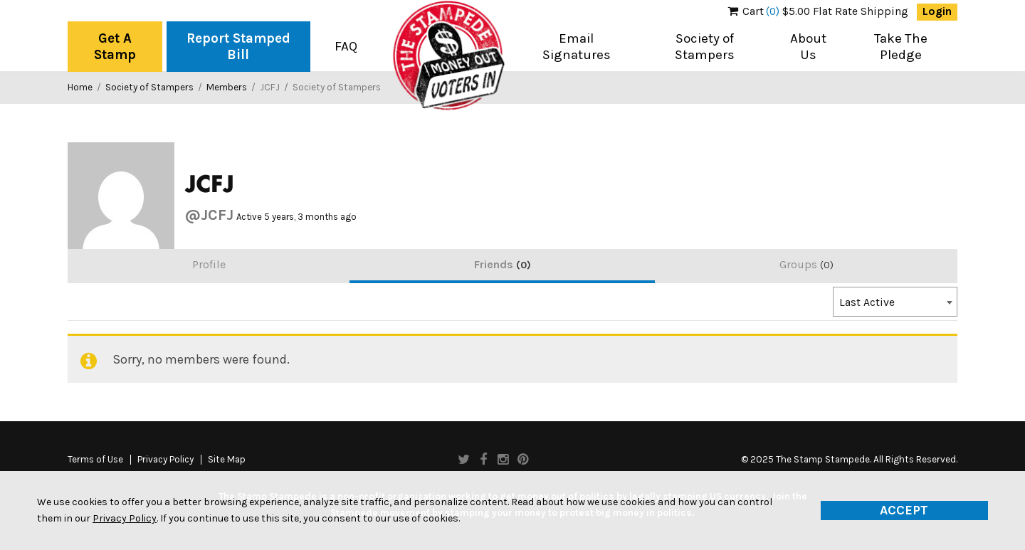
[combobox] (895, 302)
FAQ (346, 46)
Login (937, 11)
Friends (502, 264)
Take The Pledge (900, 47)
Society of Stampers (705, 47)
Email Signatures (576, 47)
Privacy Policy (165, 460)
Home (80, 87)
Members (226, 87)
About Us (808, 47)
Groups (806, 264)
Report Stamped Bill (238, 47)
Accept (904, 510)
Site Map (227, 460)
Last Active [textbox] (867, 302)
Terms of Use (95, 460)
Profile (209, 264)
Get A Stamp (115, 47)
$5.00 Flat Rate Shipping (818, 11)
